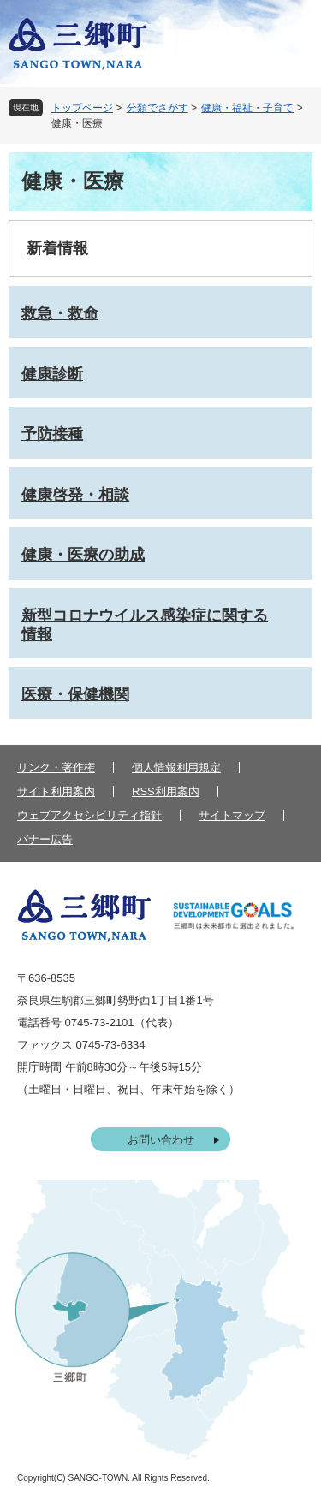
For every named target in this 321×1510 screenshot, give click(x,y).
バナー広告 (45, 839)
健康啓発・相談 (75, 494)
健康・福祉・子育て (247, 108)
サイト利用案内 (56, 791)
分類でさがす (157, 108)
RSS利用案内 (165, 791)
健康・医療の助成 (83, 554)
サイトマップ (232, 815)
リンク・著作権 (56, 767)
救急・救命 (59, 313)
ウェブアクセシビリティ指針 (89, 815)
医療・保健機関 (75, 694)
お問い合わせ (161, 1139)
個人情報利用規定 (176, 767)
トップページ (82, 108)
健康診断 (52, 374)
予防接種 (52, 434)
